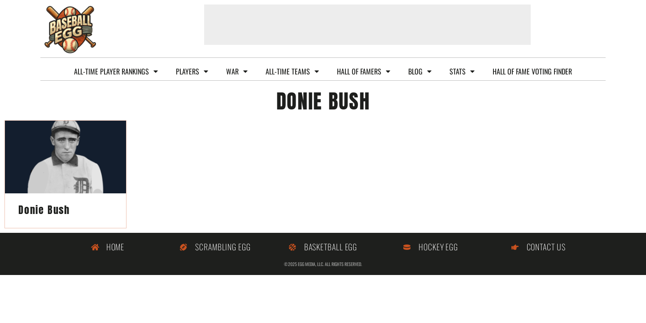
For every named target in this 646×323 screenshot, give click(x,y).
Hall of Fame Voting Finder (532, 71)
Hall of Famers (363, 71)
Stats (462, 71)
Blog (420, 71)
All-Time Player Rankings (116, 71)
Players (192, 71)
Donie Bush (44, 209)
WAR (237, 71)
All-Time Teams (292, 71)
